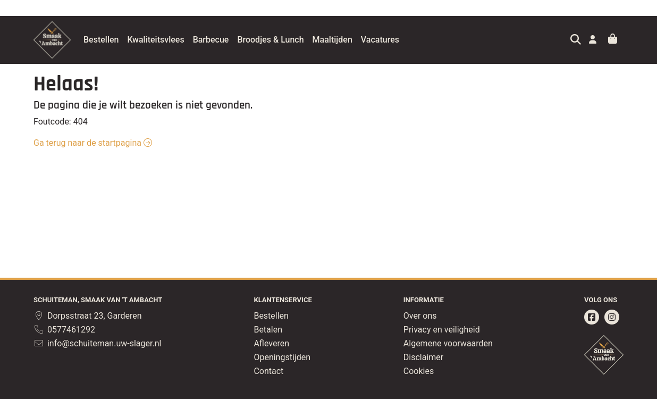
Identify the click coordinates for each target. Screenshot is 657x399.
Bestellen (127, 40)
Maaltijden (359, 40)
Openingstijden (282, 357)
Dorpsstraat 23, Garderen (87, 316)
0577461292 (64, 330)
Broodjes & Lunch (297, 40)
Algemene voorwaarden (448, 343)
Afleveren (271, 343)
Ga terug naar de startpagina (92, 143)
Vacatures (407, 40)
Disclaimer (423, 357)
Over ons (420, 316)
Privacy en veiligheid (441, 330)
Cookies (418, 371)
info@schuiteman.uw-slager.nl (97, 343)
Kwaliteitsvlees (182, 40)
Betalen (268, 330)
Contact (268, 371)
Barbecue (238, 40)
